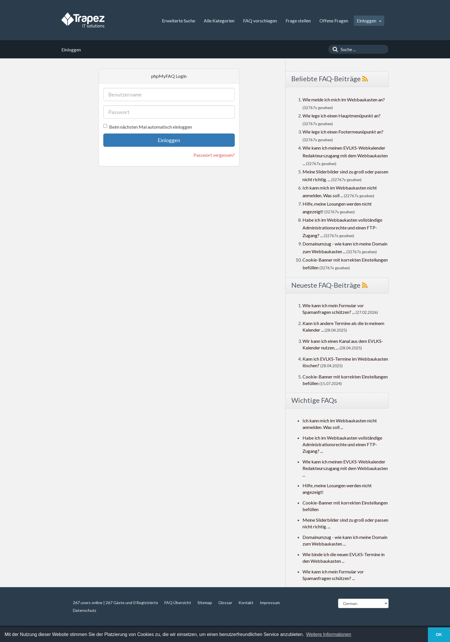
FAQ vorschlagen (260, 20)
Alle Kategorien (219, 20)
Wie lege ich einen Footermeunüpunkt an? (342, 131)
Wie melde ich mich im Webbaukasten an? (343, 99)
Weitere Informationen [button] (328, 634)
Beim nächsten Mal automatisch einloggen (147, 126)
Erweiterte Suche (178, 20)
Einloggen (369, 20)
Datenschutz (84, 610)
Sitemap (204, 602)
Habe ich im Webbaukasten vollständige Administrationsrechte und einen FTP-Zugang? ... (342, 227)
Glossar (225, 602)
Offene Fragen (333, 20)
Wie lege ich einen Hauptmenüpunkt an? (341, 115)
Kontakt (245, 602)
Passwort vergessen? (214, 155)
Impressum (270, 602)
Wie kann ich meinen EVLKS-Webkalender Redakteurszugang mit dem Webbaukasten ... (345, 155)
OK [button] (439, 634)
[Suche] (333, 49)
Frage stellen (298, 20)
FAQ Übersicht (177, 602)
